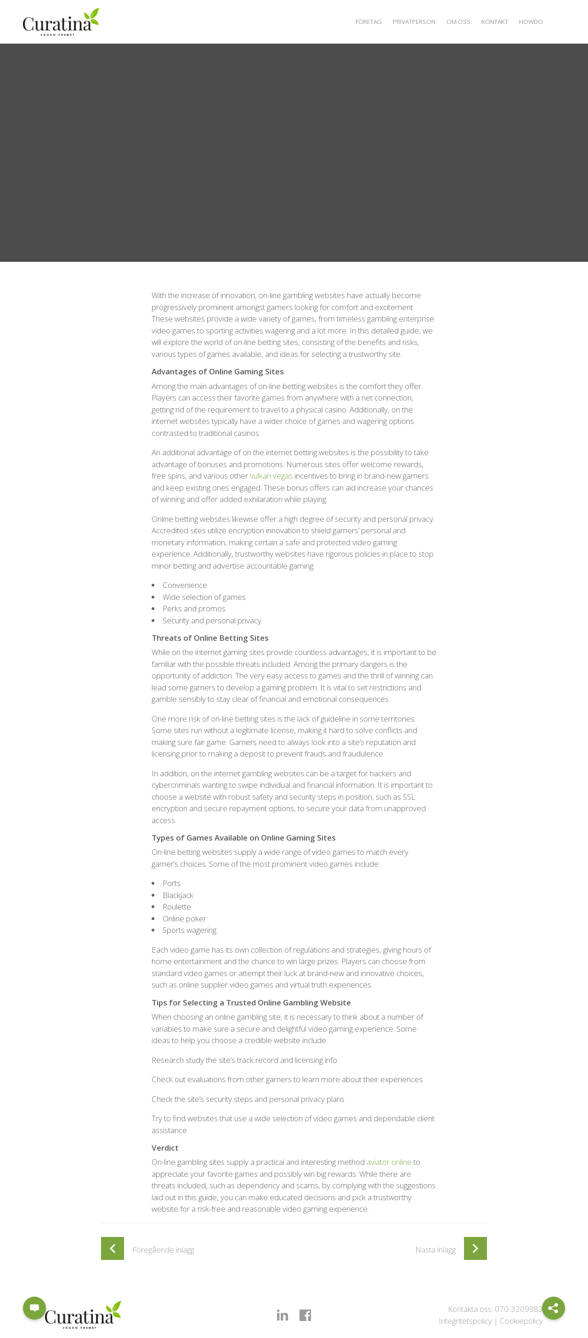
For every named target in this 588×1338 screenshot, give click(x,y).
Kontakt (490, 21)
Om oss (451, 21)
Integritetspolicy (465, 1320)
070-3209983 (519, 1309)
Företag (354, 21)
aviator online (389, 1162)
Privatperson (404, 21)
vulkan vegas (271, 475)
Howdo (530, 21)
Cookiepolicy (521, 1320)
